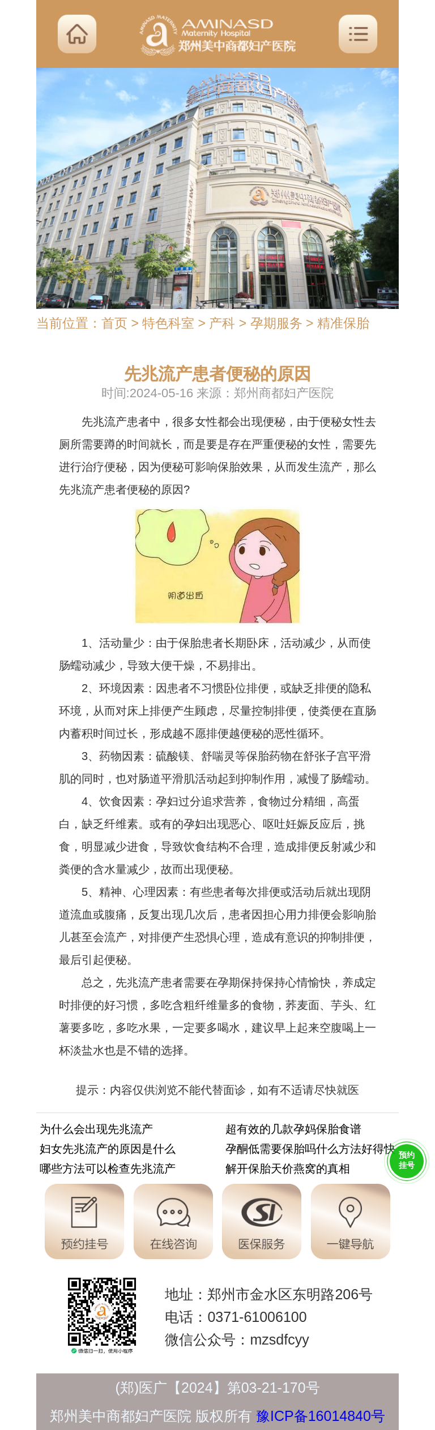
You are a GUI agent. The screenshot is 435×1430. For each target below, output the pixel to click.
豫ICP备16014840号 (320, 1416)
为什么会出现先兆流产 (96, 1131)
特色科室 (168, 323)
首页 (114, 323)
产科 (222, 323)
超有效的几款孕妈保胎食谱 (293, 1131)
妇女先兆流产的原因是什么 (108, 1151)
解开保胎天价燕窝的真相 (287, 1171)
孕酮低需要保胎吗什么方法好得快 (310, 1151)
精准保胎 (343, 323)
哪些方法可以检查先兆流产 (108, 1171)
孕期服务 (276, 323)
